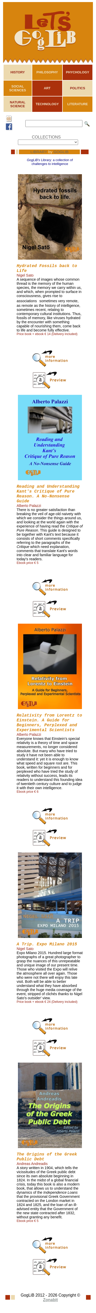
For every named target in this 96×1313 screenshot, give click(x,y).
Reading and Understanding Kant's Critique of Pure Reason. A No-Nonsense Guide (48, 494)
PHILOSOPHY (47, 72)
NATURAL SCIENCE (17, 104)
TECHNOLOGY (47, 104)
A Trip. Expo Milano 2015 (47, 944)
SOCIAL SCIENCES (17, 88)
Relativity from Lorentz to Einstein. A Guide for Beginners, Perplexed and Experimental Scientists (49, 722)
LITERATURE (77, 104)
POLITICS (77, 88)
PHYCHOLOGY (77, 72)
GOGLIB (61, 152)
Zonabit (50, 1300)
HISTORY (17, 72)
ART (47, 88)
